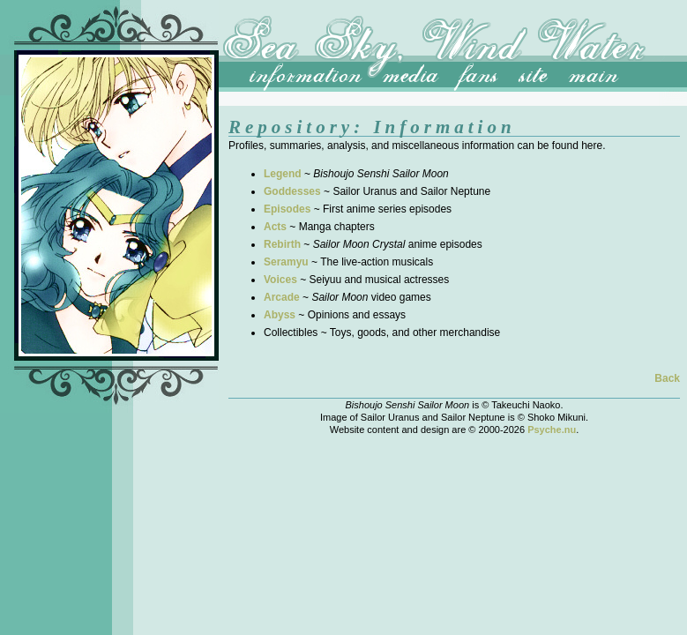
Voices (280, 279)
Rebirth (282, 244)
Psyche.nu (551, 429)
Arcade (282, 297)
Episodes (287, 209)
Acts (275, 226)
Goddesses (292, 191)
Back (667, 378)
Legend (283, 174)
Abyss (279, 315)
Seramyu (286, 262)
